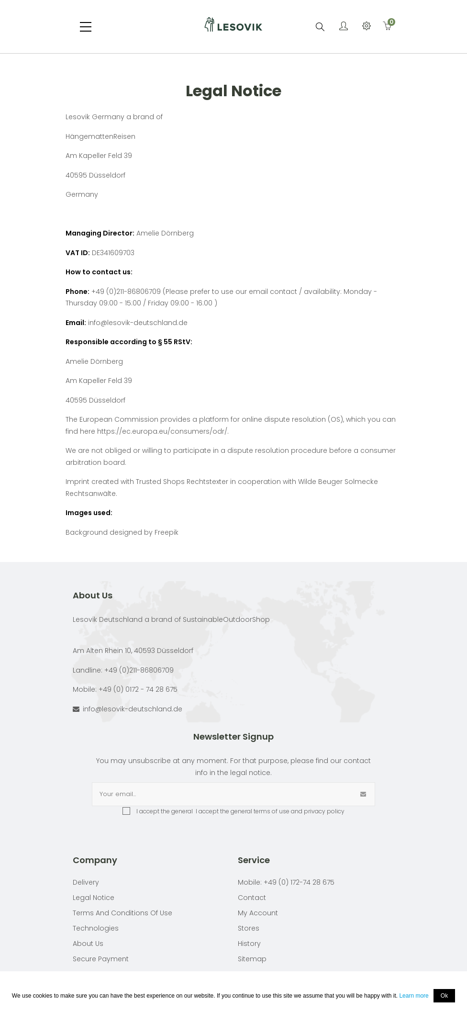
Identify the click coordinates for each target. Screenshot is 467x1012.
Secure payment (101, 959)
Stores (248, 928)
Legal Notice (93, 897)
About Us (88, 943)
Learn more (413, 995)
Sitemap (252, 959)
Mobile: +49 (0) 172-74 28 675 (286, 882)
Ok (444, 995)
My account (258, 913)
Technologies (96, 928)
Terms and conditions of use (122, 913)
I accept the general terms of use (241, 811)
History (249, 943)
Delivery (86, 882)
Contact (252, 897)
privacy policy (324, 811)
